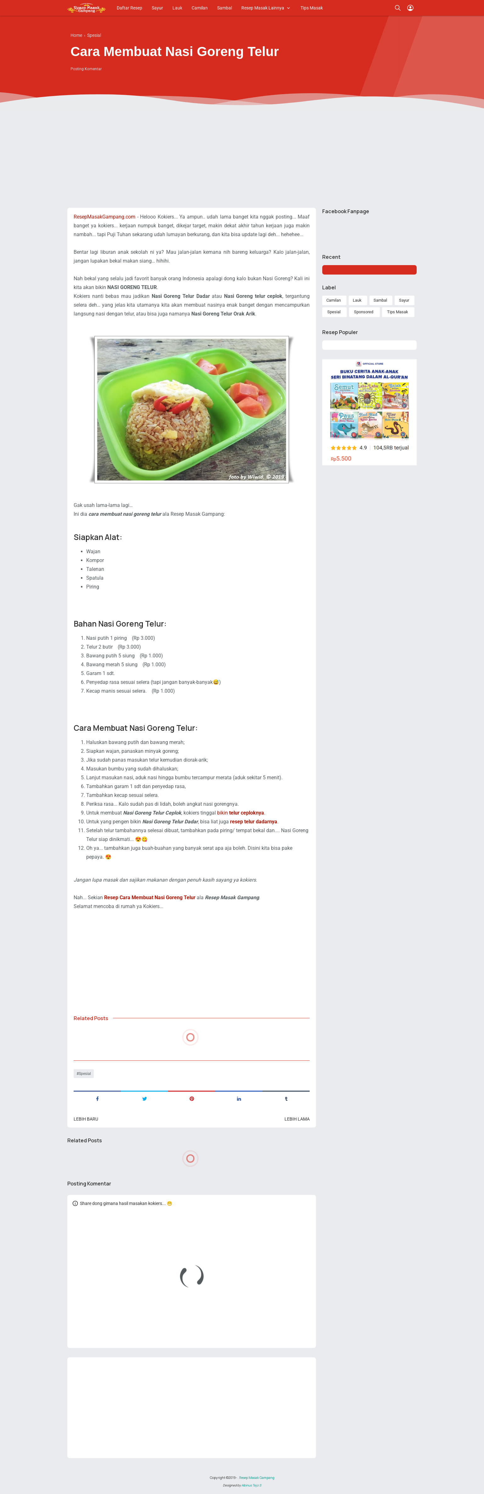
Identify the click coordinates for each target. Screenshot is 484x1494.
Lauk (177, 7)
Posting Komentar (86, 69)
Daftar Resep (129, 7)
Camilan (200, 7)
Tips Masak (312, 7)
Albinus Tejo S (251, 1485)
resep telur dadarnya (253, 822)
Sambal (224, 7)
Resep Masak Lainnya (262, 7)
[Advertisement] (242, 154)
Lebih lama (297, 1119)
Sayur (157, 7)
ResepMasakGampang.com (104, 217)
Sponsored (363, 312)
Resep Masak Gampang (256, 1477)
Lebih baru (86, 1119)
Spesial (85, 1073)
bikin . (241, 813)
